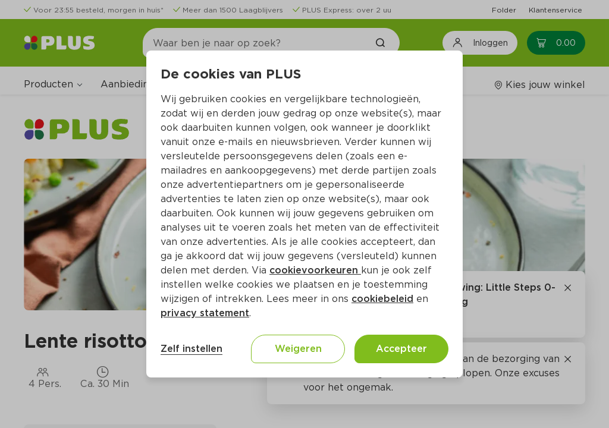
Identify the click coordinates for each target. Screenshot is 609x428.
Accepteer (401, 348)
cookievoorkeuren (315, 270)
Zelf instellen (191, 348)
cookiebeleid (382, 298)
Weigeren (298, 348)
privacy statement (205, 313)
